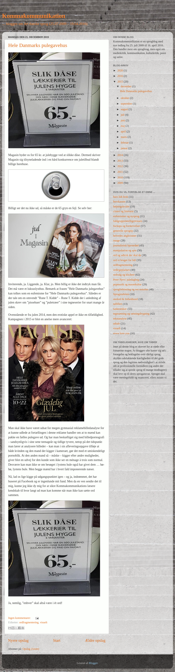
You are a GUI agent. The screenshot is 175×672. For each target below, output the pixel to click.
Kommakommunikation (33, 15)
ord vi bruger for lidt (124, 260)
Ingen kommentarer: (19, 618)
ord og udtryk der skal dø (127, 255)
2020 (120, 70)
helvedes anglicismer (124, 235)
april (123, 131)
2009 (120, 183)
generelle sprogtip (123, 230)
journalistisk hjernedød (126, 245)
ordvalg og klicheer (124, 274)
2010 (120, 177)
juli (123, 114)
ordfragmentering (28, 622)
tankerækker (120, 308)
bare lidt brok (120, 196)
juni (123, 120)
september (127, 103)
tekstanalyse (120, 318)
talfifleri (117, 304)
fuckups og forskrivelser (126, 226)
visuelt (43, 622)
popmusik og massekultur (127, 284)
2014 (120, 155)
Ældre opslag (95, 640)
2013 (120, 160)
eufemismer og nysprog (126, 216)
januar (124, 148)
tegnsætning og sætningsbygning (131, 313)
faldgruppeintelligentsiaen (127, 221)
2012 (120, 166)
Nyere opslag (18, 640)
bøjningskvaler (121, 206)
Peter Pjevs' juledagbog (126, 279)
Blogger (93, 663)
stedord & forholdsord (125, 299)
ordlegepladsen (121, 269)
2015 (120, 81)
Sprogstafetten (121, 294)
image (116, 240)
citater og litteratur (123, 211)
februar (125, 142)
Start (56, 640)
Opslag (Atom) (31, 648)
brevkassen (119, 201)
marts (124, 137)
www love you (121, 333)
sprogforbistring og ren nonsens (130, 289)
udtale (116, 323)
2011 (120, 171)
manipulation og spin (125, 250)
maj (123, 125)
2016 (120, 76)
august (125, 109)
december (126, 86)
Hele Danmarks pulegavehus (37, 45)
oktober (125, 98)
